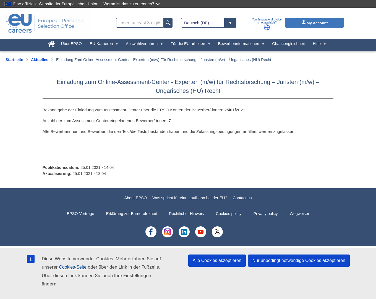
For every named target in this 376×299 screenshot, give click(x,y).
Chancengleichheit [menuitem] (288, 43)
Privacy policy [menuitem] (265, 213)
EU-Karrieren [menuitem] (102, 45)
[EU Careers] (45, 23)
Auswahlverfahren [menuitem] (143, 45)
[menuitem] (51, 43)
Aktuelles (39, 59)
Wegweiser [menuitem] (299, 213)
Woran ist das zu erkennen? (131, 3)
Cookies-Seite (73, 267)
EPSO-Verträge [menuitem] (80, 213)
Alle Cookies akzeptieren (217, 260)
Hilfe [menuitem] (318, 45)
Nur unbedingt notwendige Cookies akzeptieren (298, 260)
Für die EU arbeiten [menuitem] (189, 45)
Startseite (14, 59)
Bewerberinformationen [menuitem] (239, 45)
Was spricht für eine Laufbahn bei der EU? (189, 198)
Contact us (242, 198)
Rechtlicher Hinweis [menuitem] (186, 213)
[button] (266, 27)
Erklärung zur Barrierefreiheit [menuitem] (131, 213)
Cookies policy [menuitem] (229, 213)
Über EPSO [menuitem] (71, 43)
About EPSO (135, 198)
